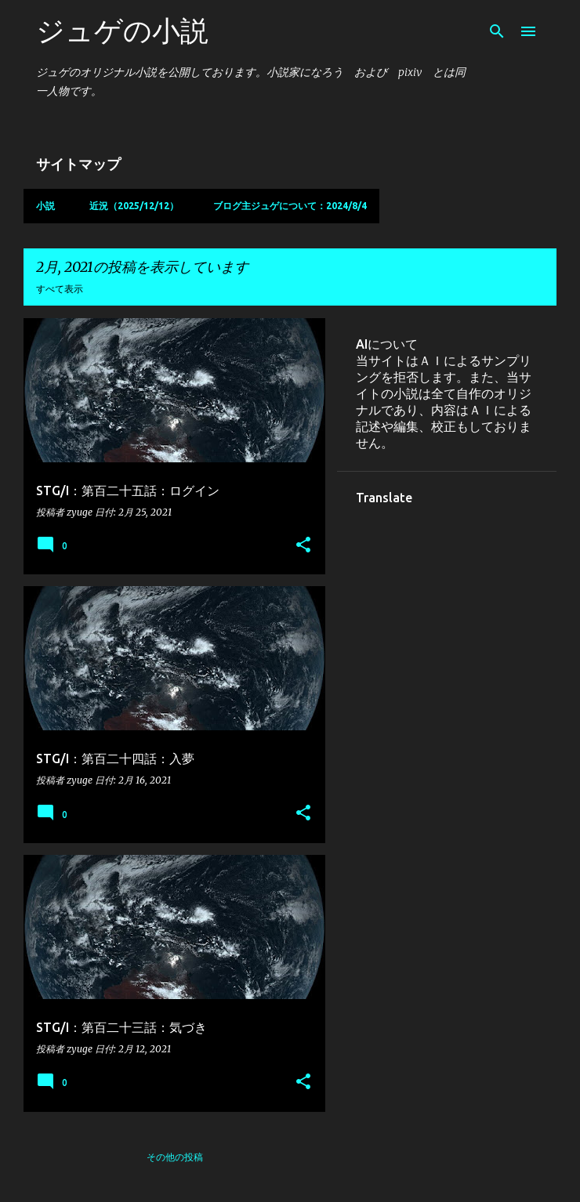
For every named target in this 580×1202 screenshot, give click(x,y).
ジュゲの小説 (122, 30)
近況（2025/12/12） (134, 206)
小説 (45, 206)
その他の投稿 (175, 1157)
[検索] (497, 31)
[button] (303, 545)
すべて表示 (59, 289)
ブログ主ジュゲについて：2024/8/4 (290, 206)
